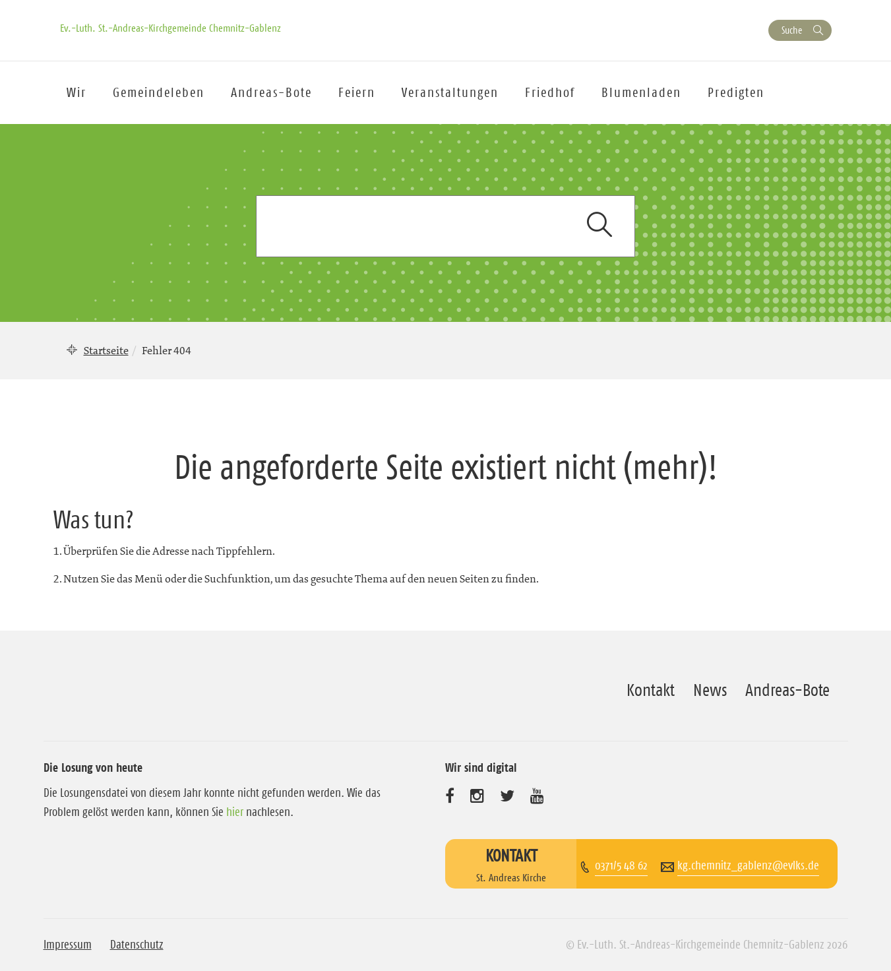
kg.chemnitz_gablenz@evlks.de (748, 865)
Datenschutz (137, 944)
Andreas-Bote (271, 92)
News (710, 690)
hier (234, 812)
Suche (792, 30)
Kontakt (651, 690)
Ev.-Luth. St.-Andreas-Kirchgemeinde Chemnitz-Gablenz (170, 27)
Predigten (736, 92)
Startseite (106, 350)
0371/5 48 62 (621, 865)
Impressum (68, 944)
